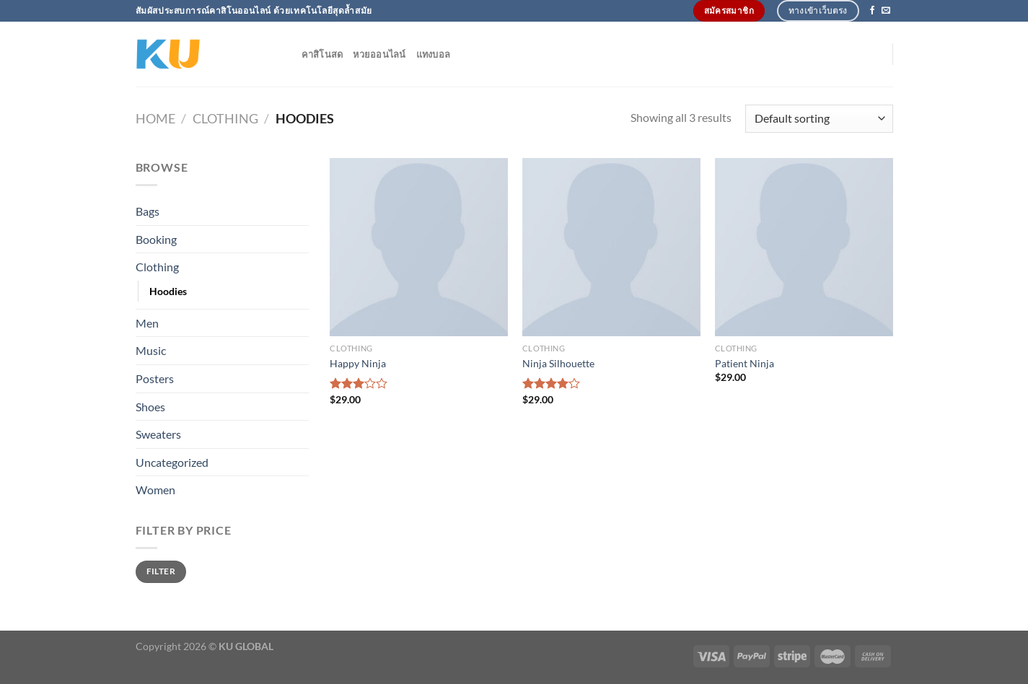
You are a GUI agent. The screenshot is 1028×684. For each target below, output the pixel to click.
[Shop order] (818, 119)
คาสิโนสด (322, 54)
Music (151, 350)
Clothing (225, 118)
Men (147, 323)
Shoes (150, 406)
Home (155, 118)
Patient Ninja (744, 363)
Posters (155, 378)
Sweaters (158, 434)
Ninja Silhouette (558, 363)
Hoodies (168, 291)
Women (155, 489)
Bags (147, 211)
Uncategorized (172, 462)
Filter (160, 571)
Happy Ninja (358, 363)
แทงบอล (433, 54)
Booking (156, 239)
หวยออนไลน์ (379, 54)
